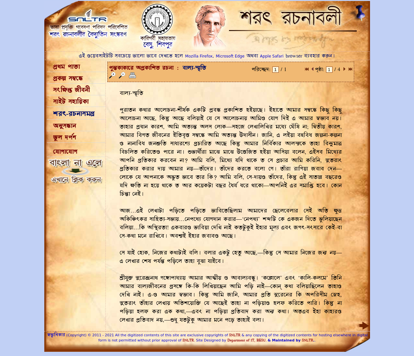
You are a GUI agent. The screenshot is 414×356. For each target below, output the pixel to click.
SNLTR (234, 335)
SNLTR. (188, 340)
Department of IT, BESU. (247, 340)
